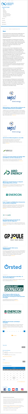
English (12, 0)
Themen (3, 18)
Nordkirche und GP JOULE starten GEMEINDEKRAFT (10, 248)
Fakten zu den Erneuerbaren (7, 14)
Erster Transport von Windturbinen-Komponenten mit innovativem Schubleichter (14, 202)
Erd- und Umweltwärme (6, 13)
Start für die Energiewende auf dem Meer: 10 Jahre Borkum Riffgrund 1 (13, 277)
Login (3, 0)
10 (22, 331)
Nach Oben (14, 335)
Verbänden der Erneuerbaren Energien (14, 406)
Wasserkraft (4, 11)
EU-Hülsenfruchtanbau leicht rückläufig (9, 354)
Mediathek (4, 22)
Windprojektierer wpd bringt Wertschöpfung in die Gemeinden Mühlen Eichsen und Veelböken (14, 108)
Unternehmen (5, 406)
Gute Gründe (4, 12)
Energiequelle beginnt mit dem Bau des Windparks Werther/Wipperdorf (11, 220)
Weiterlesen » (8, 143)
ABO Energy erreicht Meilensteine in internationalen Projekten (13, 352)
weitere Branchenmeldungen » (7, 356)
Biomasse (4, 10)
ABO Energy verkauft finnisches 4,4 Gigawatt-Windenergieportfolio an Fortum (13, 182)
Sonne (4, 9)
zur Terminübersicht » (21, 381)
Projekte (3, 20)
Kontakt (6, 0)
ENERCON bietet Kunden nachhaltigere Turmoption (11, 322)
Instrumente (4, 16)
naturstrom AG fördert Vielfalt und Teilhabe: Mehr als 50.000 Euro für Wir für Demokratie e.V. (14, 157)
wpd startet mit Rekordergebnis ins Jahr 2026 (13, 137)
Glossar (9, 0)
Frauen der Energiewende (6, 15)
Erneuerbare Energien (6, 7)
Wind (3, 8)
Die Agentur (4, 24)
